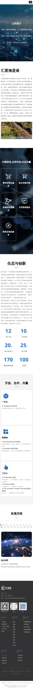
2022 (24, 525)
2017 (8, 525)
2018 (11, 525)
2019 (14, 525)
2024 (31, 525)
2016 (5, 525)
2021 (21, 525)
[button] (30, 2)
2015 (1, 525)
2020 (18, 525)
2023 (27, 525)
